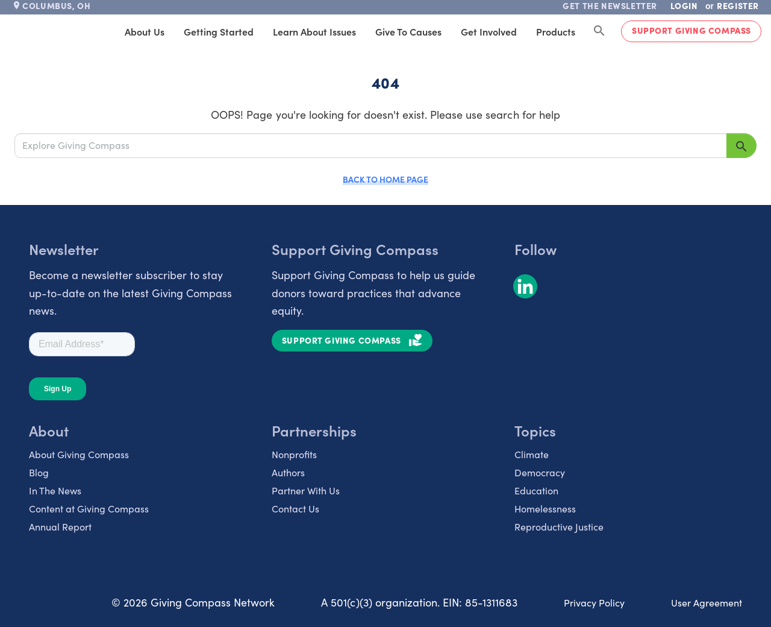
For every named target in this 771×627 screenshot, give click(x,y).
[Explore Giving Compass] (370, 145)
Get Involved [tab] (489, 31)
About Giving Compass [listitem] (79, 454)
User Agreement (706, 602)
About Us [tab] (144, 31)
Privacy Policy (594, 602)
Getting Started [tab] (219, 31)
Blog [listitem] (39, 472)
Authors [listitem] (288, 472)
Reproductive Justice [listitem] (559, 526)
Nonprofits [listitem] (294, 454)
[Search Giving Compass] (599, 31)
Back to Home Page (385, 179)
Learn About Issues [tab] (314, 31)
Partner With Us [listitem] (306, 490)
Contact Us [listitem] (295, 508)
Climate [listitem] (531, 454)
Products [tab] (555, 31)
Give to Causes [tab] (408, 31)
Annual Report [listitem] (60, 526)
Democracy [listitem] (539, 472)
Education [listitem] (536, 490)
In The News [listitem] (55, 490)
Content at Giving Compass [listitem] (89, 508)
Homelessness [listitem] (545, 508)
